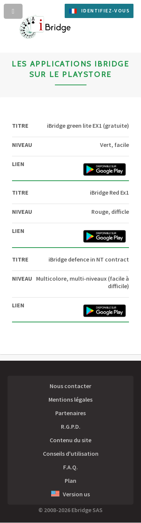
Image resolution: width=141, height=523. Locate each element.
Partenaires (70, 413)
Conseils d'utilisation (71, 453)
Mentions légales (70, 399)
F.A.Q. (70, 467)
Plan (70, 480)
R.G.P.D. (70, 426)
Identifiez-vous (105, 10)
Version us (70, 494)
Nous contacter (70, 386)
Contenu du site (70, 440)
